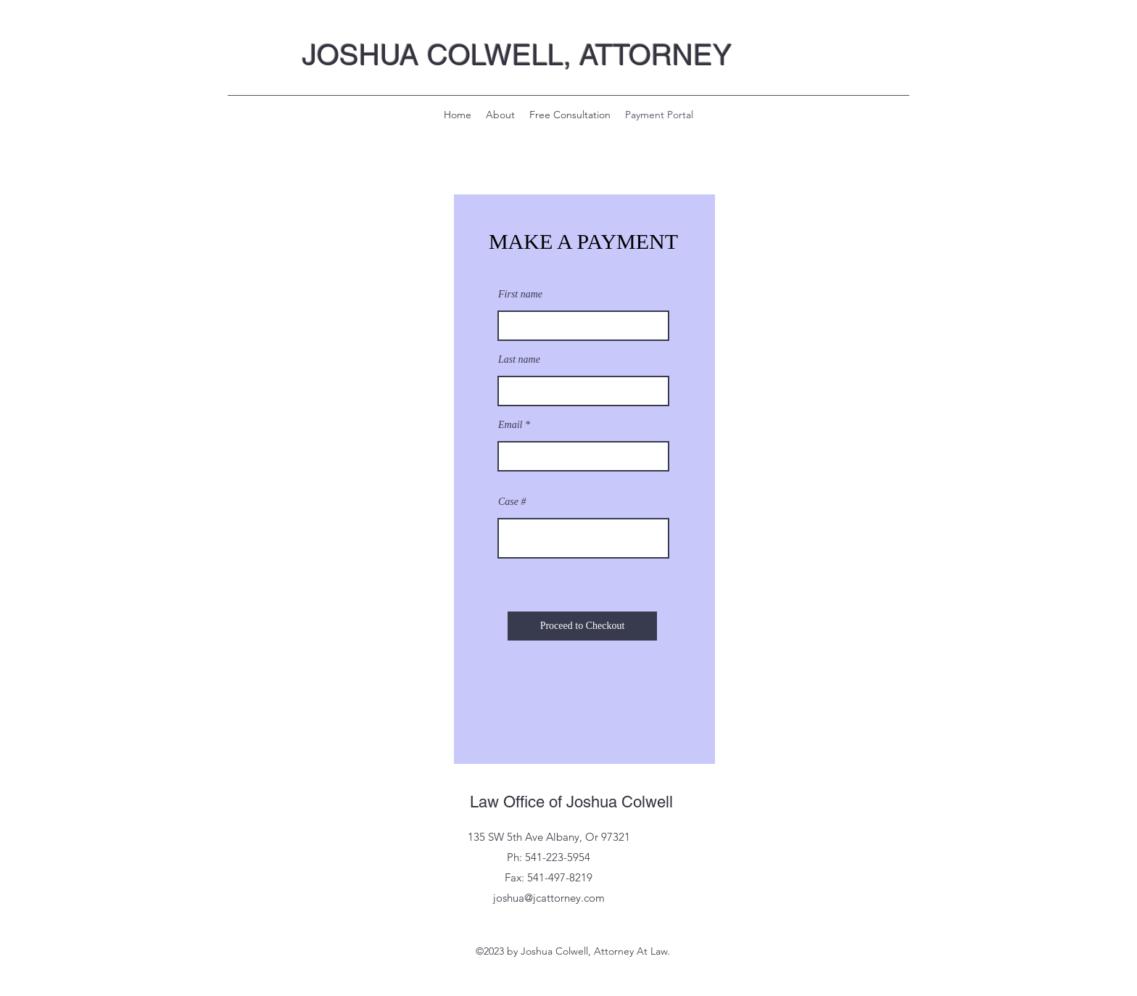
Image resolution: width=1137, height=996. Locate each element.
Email (510, 425)
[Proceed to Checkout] (582, 626)
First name (520, 294)
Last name (519, 360)
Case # (512, 502)
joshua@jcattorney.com (549, 898)
